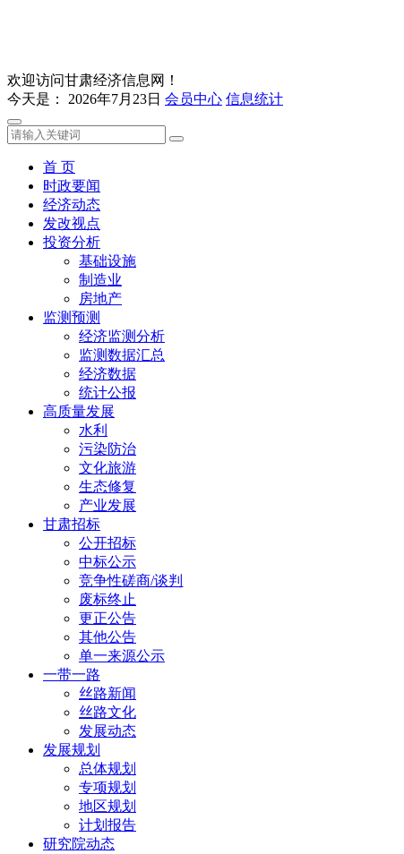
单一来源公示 (122, 655)
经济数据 (107, 373)
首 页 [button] (59, 167)
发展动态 (107, 731)
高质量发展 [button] (79, 411)
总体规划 (107, 768)
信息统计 (254, 99)
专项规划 (107, 787)
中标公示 (107, 561)
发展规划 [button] (71, 749)
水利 (93, 430)
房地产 (100, 298)
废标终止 (107, 599)
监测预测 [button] (71, 317)
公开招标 (107, 543)
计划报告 (107, 825)
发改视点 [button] (71, 223)
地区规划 (107, 806)
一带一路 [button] (71, 674)
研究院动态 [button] (79, 843)
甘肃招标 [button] (71, 524)
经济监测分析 (122, 336)
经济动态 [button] (71, 204)
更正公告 (107, 618)
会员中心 (193, 99)
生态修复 (107, 486)
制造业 (100, 279)
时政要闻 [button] (71, 185)
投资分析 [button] (71, 242)
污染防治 (107, 449)
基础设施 (107, 261)
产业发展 (107, 505)
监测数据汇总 (122, 355)
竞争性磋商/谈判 (131, 580)
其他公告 (107, 637)
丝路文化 (107, 712)
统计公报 (107, 392)
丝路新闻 (107, 693)
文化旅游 (107, 467)
